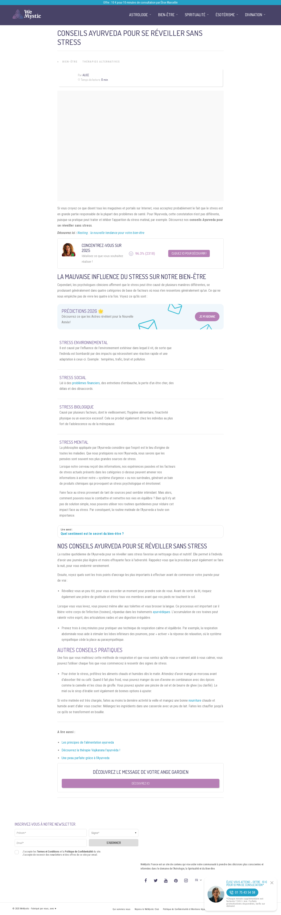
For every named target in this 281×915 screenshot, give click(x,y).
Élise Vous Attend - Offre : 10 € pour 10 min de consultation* (246, 883)
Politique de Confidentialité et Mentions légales (185, 909)
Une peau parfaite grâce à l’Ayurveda (85, 758)
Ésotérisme (225, 14)
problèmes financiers (86, 383)
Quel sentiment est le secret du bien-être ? (92, 534)
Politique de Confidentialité (79, 851)
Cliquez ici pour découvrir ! (189, 253)
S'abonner (113, 843)
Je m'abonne (207, 316)
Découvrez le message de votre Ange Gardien (140, 772)
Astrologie (138, 14)
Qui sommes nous (121, 909)
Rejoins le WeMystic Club (147, 909)
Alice (86, 75)
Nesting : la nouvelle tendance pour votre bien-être (110, 233)
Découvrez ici (141, 783)
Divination (253, 14)
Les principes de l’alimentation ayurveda (88, 742)
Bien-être (69, 61)
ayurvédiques (161, 612)
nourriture (195, 700)
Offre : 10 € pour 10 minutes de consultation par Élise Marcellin (140, 2)
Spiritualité (195, 14)
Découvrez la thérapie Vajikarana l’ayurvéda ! (91, 750)
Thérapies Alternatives (101, 61)
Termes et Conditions (48, 851)
